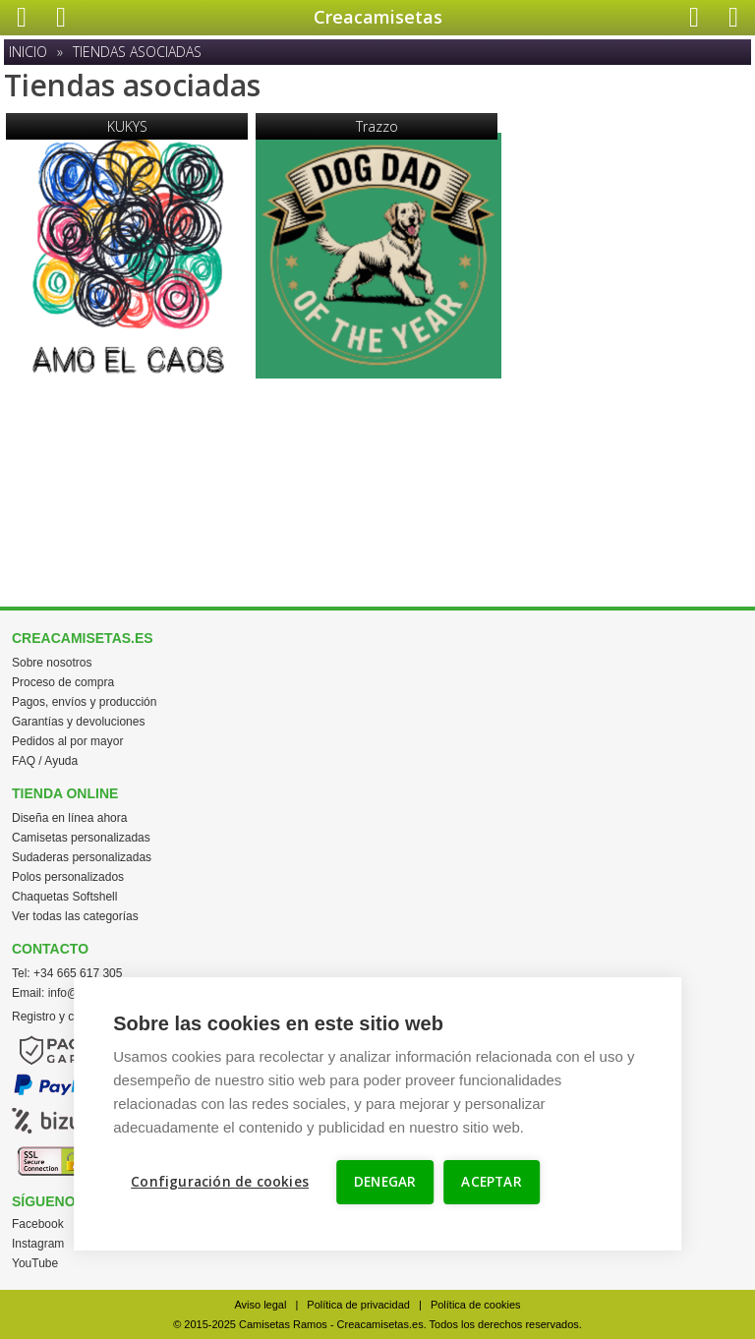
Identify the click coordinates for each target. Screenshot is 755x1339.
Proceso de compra (63, 682)
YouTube (35, 1263)
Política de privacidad (358, 1304)
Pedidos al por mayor (67, 741)
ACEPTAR (491, 1182)
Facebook (38, 1224)
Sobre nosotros (51, 663)
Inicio (28, 51)
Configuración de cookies (220, 1182)
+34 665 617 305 (77, 973)
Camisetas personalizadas (81, 837)
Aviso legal (260, 1304)
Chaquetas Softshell (64, 896)
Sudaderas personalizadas (81, 857)
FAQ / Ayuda (45, 761)
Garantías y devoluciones (78, 721)
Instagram (38, 1244)
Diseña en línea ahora (69, 818)
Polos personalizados (68, 877)
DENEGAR (385, 1182)
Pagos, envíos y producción (84, 702)
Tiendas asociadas (137, 51)
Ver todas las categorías (75, 916)
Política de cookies (476, 1304)
